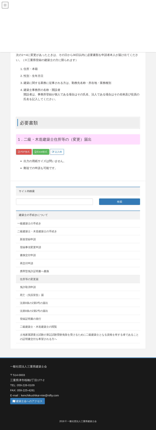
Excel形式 (41, 152)
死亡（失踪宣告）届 (32, 294)
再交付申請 (26, 263)
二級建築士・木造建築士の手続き (37, 231)
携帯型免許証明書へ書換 (34, 271)
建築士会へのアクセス (27, 401)
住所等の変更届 (29, 279)
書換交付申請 (28, 255)
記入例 (57, 152)
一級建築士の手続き (29, 223)
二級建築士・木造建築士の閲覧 (38, 326)
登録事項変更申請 (30, 247)
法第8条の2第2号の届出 (34, 310)
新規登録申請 (28, 239)
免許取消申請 (28, 287)
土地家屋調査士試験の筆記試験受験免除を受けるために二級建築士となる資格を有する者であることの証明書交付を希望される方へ (79, 336)
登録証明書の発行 (30, 318)
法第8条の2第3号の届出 (34, 302)
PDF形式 (24, 152)
